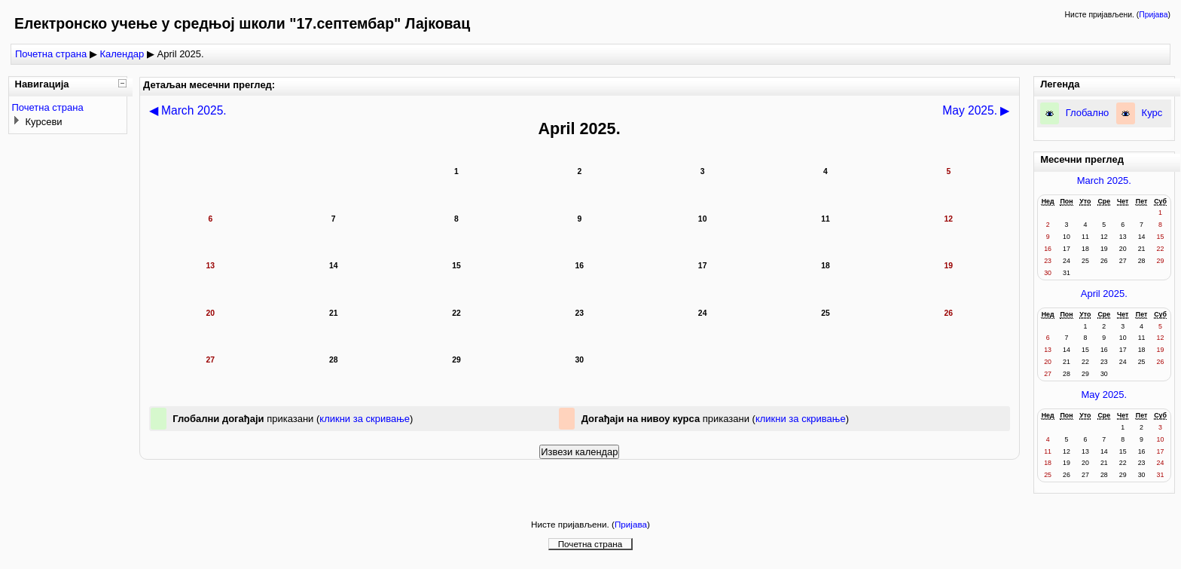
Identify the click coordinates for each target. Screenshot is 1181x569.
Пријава (1153, 15)
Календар (121, 54)
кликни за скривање (364, 418)
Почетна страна (51, 54)
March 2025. (1104, 180)
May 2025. (1104, 394)
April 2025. (1104, 293)
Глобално (1087, 112)
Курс (1152, 112)
